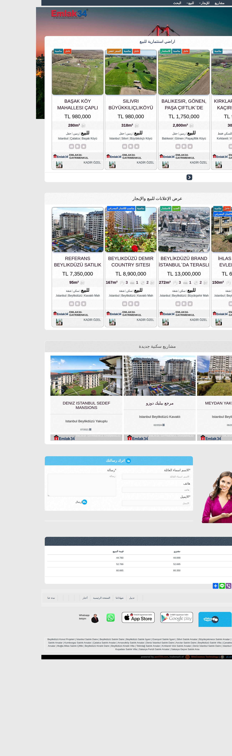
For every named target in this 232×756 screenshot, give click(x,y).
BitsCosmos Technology (160, 748)
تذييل (90, 689)
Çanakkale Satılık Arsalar (195, 734)
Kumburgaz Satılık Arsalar (36, 734)
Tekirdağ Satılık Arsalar (107, 737)
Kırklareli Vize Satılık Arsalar (135, 737)
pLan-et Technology (193, 748)
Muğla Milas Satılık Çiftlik (29, 737)
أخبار (43, 689)
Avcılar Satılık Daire (144, 734)
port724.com (120, 748)
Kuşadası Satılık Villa (85, 740)
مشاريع (178, 3)
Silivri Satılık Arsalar (145, 731)
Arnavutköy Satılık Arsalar (89, 734)
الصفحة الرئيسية (60, 689)
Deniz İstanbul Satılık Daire (119, 734)
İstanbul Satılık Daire (46, 731)
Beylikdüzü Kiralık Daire (56, 737)
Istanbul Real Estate (191, 737)
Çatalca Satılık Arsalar (63, 734)
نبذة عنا (10, 689)
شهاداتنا (78, 689)
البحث (136, 3)
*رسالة (70, 562)
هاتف (145, 575)
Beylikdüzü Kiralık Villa (81, 737)
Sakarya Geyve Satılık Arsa (144, 740)
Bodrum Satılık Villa (214, 737)
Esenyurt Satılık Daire (201, 731)
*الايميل (144, 588)
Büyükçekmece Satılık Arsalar (173, 731)
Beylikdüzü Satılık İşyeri (97, 731)
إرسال (40, 593)
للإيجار (163, 3)
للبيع (148, 3)
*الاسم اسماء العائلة (136, 562)
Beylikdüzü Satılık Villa (168, 734)
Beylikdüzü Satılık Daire (70, 731)
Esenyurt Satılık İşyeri (122, 731)
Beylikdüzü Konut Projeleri (19, 731)
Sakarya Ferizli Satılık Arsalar (113, 740)
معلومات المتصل (205, 3)
